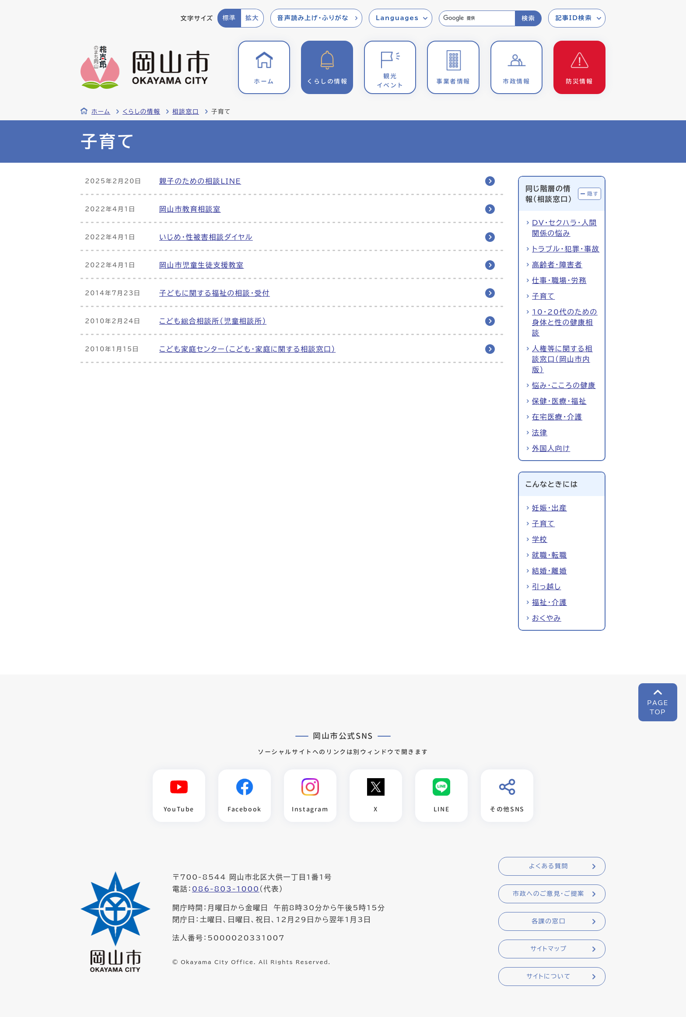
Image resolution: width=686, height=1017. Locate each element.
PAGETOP (657, 707)
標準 (229, 18)
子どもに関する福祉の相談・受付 (214, 293)
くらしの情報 (141, 111)
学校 (539, 539)
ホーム (100, 111)
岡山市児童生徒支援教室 (201, 265)
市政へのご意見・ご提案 (548, 894)
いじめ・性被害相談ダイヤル (206, 237)
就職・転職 (549, 555)
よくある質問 (548, 866)
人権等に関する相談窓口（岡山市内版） (562, 359)
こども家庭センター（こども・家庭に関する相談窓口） (247, 349)
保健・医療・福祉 (559, 401)
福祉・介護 (549, 602)
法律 (539, 432)
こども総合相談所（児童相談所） (212, 321)
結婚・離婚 (549, 570)
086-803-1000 (225, 889)
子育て (543, 296)
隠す (592, 193)
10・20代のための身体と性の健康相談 (565, 322)
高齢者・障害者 (557, 264)
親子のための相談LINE (200, 181)
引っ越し (546, 586)
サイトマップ (548, 949)
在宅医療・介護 (557, 416)
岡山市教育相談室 (190, 209)
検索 (528, 18)
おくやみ (546, 618)
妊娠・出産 (549, 507)
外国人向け (551, 448)
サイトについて (548, 977)
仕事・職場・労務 (559, 280)
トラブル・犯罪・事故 (565, 248)
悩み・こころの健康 (564, 385)
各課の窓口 (549, 922)
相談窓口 (185, 111)
